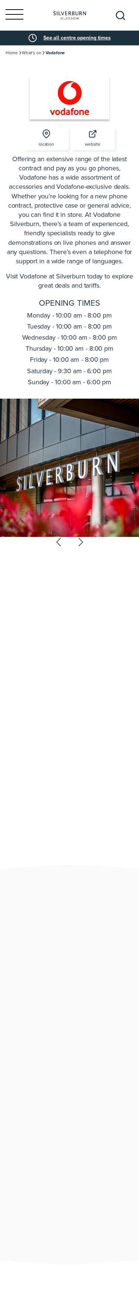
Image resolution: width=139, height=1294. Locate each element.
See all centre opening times (77, 38)
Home (12, 52)
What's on (31, 52)
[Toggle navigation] (14, 15)
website (92, 138)
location (46, 138)
